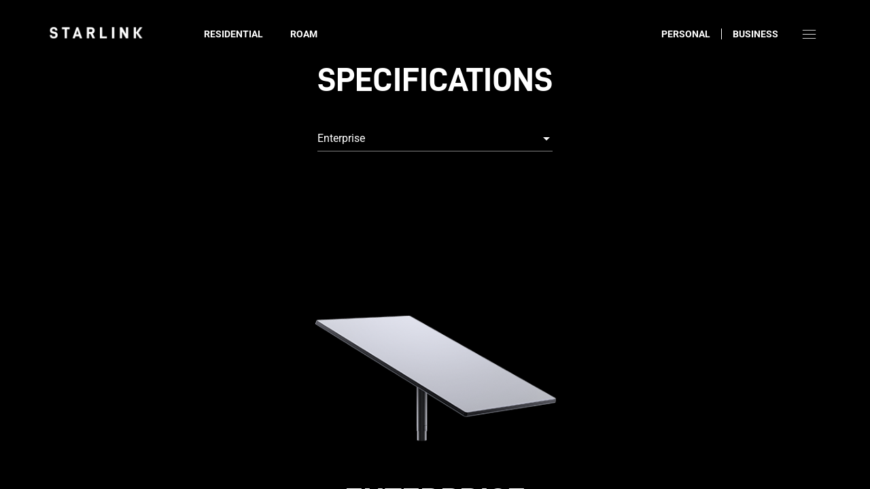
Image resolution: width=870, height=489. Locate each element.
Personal (685, 34)
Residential (233, 34)
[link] (96, 32)
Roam (303, 34)
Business (755, 34)
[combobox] (435, 138)
